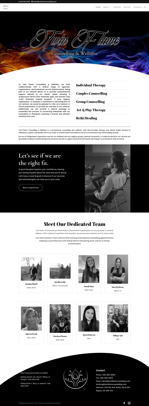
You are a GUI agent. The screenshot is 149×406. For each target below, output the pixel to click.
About (106, 7)
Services (117, 7)
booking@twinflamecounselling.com (111, 384)
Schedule (137, 7)
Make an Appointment (31, 187)
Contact (127, 7)
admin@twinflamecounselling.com (116, 381)
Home (98, 7)
